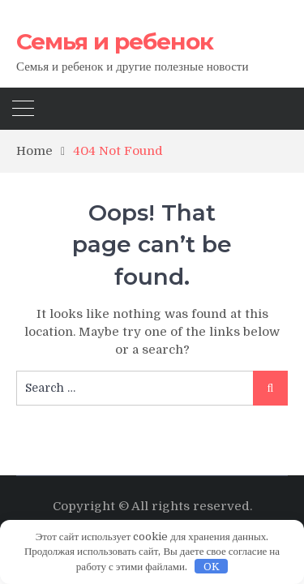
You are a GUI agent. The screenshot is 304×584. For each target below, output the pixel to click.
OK (211, 566)
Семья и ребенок (114, 41)
